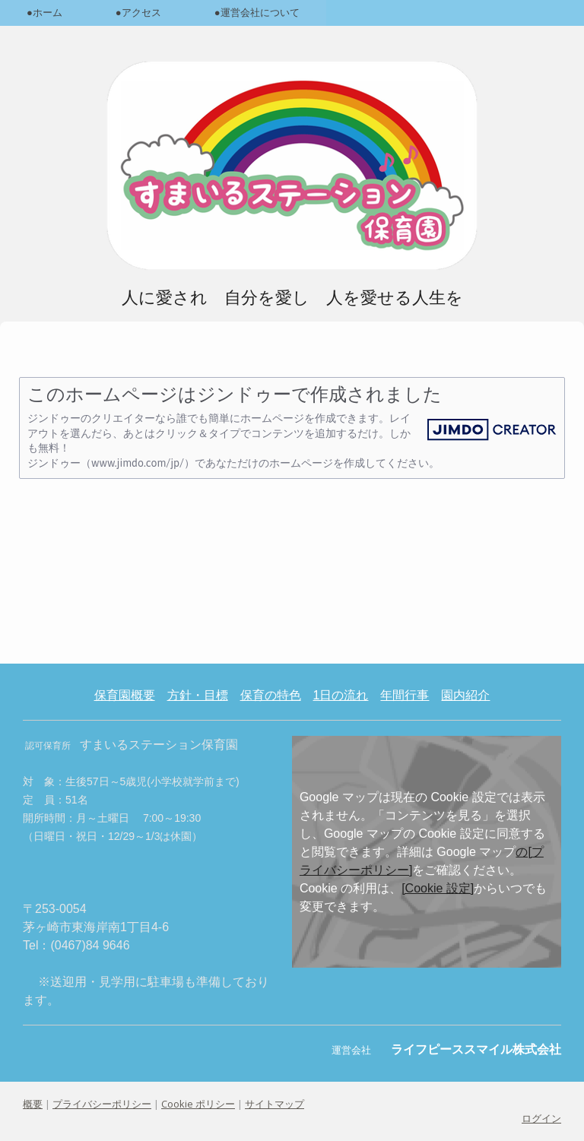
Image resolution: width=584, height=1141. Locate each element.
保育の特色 (270, 695)
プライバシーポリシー (101, 1104)
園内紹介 (465, 695)
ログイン (541, 1118)
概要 (33, 1104)
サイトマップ (274, 1104)
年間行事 (404, 695)
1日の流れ (341, 695)
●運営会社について (257, 12)
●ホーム (44, 12)
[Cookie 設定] (438, 888)
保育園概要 (124, 695)
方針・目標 (197, 695)
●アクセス (138, 12)
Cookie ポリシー (198, 1104)
